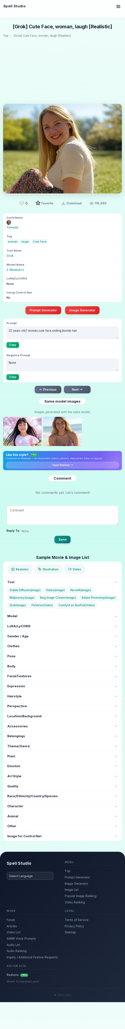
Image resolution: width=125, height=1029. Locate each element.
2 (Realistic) (15, 269)
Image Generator (82, 310)
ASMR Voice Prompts (21, 938)
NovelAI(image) (81, 590)
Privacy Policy (74, 926)
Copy (12, 344)
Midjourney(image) (22, 597)
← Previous (47, 389)
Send (63, 539)
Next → (77, 389)
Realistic (20, 569)
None (62, 365)
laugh (25, 241)
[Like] (23, 203)
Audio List (13, 945)
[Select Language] (30, 876)
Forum (11, 920)
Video (74, 569)
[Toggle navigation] (118, 6)
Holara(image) (55, 590)
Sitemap (70, 932)
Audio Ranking (17, 951)
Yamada (12, 227)
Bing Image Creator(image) (58, 597)
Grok (10, 255)
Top (67, 871)
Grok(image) (18, 605)
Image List (71, 889)
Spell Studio (14, 6)
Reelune (17, 975)
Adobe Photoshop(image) (98, 597)
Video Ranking (75, 902)
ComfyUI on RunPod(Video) (77, 605)
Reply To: (13, 530)
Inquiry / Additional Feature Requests (32, 957)
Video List (13, 932)
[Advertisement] (64, 72)
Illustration (48, 569)
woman (13, 241)
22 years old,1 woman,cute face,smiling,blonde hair (62, 333)
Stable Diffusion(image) (25, 590)
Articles (12, 926)
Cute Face (40, 241)
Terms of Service (76, 920)
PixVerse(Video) (42, 605)
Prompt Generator (43, 310)
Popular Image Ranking (80, 896)
